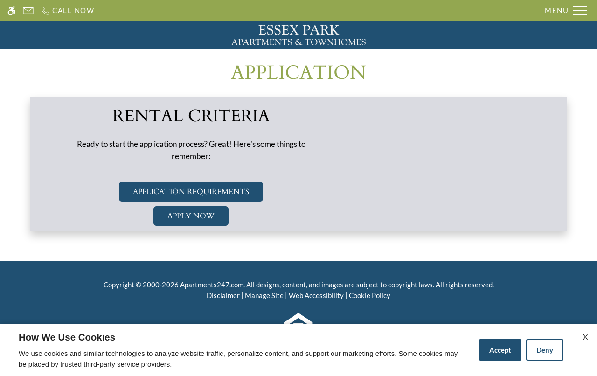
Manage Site (264, 295)
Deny (544, 350)
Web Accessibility (316, 295)
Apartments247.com (211, 284)
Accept (500, 350)
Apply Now (191, 216)
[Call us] (67, 10)
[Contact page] (28, 10)
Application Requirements (191, 192)
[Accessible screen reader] (11, 10)
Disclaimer (223, 295)
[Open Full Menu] (565, 10)
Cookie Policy (369, 295)
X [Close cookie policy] (585, 336)
